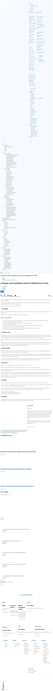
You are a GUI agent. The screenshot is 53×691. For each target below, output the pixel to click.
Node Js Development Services (11, 208)
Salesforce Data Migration (32, 23)
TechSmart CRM (33, 123)
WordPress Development (10, 199)
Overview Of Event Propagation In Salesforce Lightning (16, 469)
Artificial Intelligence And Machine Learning (9, 219)
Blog (31, 105)
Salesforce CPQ (31, 37)
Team (32, 7)
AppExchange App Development (11, 162)
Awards (32, 8)
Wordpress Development (40, 16)
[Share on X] (5, 296)
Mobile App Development (10, 211)
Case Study (6, 231)
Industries (30, 91)
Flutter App (8, 216)
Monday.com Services (32, 85)
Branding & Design (7, 258)
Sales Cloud (8, 169)
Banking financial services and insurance (36, 98)
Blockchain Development (40, 24)
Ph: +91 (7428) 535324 (5, 612)
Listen (2, 291)
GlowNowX (32, 113)
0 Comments (4, 289)
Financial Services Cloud (32, 58)
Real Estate (32, 94)
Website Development (34, 125)
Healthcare (6, 222)
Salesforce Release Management (11, 164)
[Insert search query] (4, 272)
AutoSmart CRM (7, 253)
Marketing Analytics (9, 430)
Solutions (3, 247)
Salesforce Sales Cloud (24, 430)
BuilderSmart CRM (33, 119)
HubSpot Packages (33, 134)
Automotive (32, 99)
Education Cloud (31, 66)
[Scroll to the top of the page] (0, 680)
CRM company (4, 430)
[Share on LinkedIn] (12, 296)
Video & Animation (33, 130)
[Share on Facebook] (2, 296)
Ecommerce (32, 95)
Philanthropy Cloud (31, 60)
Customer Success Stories (8, 146)
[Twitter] (46, 676)
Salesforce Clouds (7, 168)
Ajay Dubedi (4, 286)
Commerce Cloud (9, 173)
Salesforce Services (7, 153)
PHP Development (39, 20)
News (32, 104)
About (30, 3)
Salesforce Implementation (10, 161)
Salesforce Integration (9, 160)
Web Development (7, 197)
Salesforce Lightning (32, 25)
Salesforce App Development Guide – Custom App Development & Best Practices (14, 552)
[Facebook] (45, 676)
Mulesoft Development (32, 74)
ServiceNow (6, 196)
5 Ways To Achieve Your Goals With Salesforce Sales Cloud (16, 486)
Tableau (18, 382)
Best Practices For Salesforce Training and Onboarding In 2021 (18, 451)
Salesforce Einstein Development (11, 166)
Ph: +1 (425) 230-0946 (5, 635)
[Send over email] (16, 296)
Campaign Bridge (7, 242)
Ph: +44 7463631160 (21, 634)
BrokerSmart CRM (33, 120)
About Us (32, 4)
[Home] (3, 278)
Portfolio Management (34, 133)
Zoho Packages (33, 128)
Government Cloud (31, 62)
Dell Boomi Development (32, 76)
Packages (30, 124)
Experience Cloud (9, 184)
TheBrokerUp (33, 114)
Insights (30, 100)
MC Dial (32, 115)
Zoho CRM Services (32, 83)
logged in (5, 494)
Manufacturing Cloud (32, 56)
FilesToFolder (33, 110)
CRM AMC (32, 129)
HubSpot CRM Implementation (11, 192)
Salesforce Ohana (18, 430)
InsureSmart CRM (33, 118)
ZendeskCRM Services (32, 78)
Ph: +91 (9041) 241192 (21, 619)
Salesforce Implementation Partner (35, 420)
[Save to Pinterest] (8, 295)
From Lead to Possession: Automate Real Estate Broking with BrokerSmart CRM (13, 564)
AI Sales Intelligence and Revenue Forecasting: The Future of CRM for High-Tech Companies (15, 529)
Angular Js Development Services (11, 207)
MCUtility (32, 109)
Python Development (40, 22)
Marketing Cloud (9, 172)
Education (5, 226)
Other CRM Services (7, 185)
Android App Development (40, 43)
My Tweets (2, 517)
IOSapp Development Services (11, 215)
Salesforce (4, 288)
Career (32, 9)
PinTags (32, 108)
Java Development (39, 18)
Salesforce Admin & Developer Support (12, 154)
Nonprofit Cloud (31, 64)
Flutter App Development (40, 52)
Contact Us (30, 137)
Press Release (33, 103)
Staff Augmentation (7, 195)
